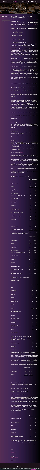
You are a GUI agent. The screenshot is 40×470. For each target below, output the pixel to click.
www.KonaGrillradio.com (23, 71)
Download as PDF (35, 19)
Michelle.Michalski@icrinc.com (14, 452)
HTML (34, 24)
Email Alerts (3, 22)
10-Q (28, 23)
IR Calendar (3, 21)
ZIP (37, 24)
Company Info (21, 1)
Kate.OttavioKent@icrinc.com (14, 457)
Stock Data (29, 1)
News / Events (16, 1)
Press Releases (3, 19)
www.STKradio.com (21, 69)
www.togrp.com (21, 152)
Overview (12, 1)
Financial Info (25, 1)
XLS (35, 24)
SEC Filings (32, 1)
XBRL (28, 24)
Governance (36, 1)
